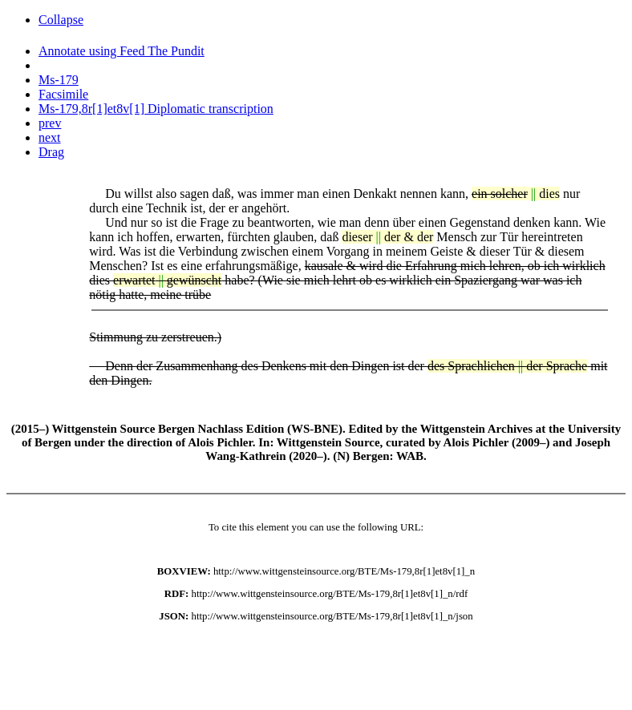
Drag (51, 152)
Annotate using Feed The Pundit (121, 51)
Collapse (60, 19)
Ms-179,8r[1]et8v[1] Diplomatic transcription (155, 108)
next (49, 137)
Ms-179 (58, 80)
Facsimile (63, 94)
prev (49, 123)
